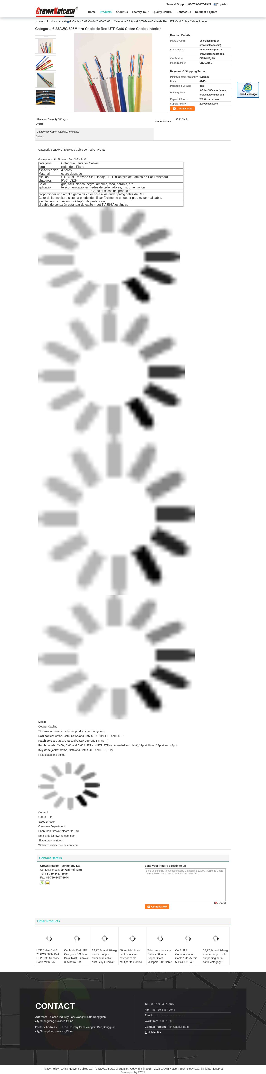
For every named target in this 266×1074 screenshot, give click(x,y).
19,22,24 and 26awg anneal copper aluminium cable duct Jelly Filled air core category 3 (104, 958)
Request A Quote (206, 12)
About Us (122, 12)
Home (92, 12)
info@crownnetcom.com (169, 1015)
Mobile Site (153, 1032)
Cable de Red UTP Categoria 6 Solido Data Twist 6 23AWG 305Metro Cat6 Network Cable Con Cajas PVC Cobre (76, 960)
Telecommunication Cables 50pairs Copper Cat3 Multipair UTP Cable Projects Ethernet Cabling (159, 960)
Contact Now (184, 108)
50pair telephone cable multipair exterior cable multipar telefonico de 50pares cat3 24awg (131, 960)
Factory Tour (140, 12)
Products (106, 12)
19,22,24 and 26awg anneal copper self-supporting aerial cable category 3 (215, 956)
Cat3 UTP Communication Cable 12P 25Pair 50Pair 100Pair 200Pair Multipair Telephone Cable (186, 960)
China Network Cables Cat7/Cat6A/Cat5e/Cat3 (89, 1068)
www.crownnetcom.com (64, 845)
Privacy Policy (50, 1068)
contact (55, 1006)
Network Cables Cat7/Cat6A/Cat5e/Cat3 (86, 21)
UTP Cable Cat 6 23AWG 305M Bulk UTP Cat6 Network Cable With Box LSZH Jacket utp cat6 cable (48, 960)
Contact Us (183, 12)
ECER (142, 1072)
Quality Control (162, 12)
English (222, 4)
